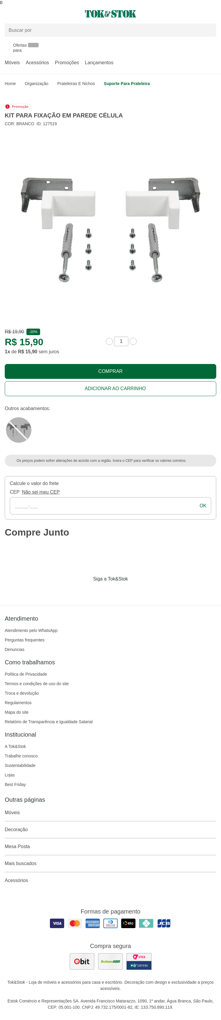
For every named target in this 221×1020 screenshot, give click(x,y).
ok (203, 505)
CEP (15, 492)
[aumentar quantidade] (133, 341)
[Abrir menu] (37, 13)
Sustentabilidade (20, 765)
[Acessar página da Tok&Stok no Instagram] (102, 591)
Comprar (110, 371)
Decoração (110, 829)
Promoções (67, 62)
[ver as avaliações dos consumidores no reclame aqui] (110, 961)
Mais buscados (110, 863)
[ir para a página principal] (110, 14)
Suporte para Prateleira (127, 83)
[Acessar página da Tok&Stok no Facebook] (85, 591)
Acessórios (37, 62)
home (10, 83)
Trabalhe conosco (21, 756)
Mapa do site (17, 712)
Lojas (10, 775)
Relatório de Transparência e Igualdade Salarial (49, 721)
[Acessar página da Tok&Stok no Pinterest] (119, 591)
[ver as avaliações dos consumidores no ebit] (82, 961)
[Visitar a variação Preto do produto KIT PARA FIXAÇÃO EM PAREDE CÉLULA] (18, 430)
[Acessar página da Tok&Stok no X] (135, 591)
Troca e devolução (22, 693)
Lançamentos (99, 62)
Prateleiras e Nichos (76, 83)
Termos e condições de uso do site (37, 683)
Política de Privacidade (26, 674)
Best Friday (15, 784)
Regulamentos (18, 702)
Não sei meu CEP (41, 492)
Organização (36, 83)
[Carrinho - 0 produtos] (212, 13)
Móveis (12, 62)
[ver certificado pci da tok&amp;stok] (139, 961)
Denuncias (14, 649)
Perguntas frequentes (25, 640)
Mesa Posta (110, 846)
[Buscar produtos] (110, 30)
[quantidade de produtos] (121, 341)
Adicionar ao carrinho (115, 388)
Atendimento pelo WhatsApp (31, 630)
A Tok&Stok (15, 746)
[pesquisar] (209, 30)
